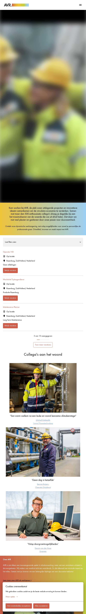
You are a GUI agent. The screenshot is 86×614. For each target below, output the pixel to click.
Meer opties (12, 596)
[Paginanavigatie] (80, 4)
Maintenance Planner (11, 307)
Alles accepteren (41, 606)
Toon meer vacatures (43, 345)
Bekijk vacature (10, 270)
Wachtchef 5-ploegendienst (13, 280)
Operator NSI (8, 252)
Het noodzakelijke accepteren (18, 606)
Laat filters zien (43, 242)
